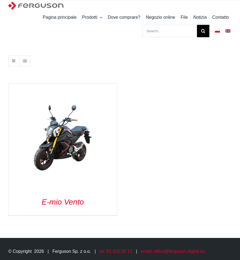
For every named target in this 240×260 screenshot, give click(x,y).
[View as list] (24, 61)
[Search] (203, 31)
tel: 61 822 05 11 (116, 251)
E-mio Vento (63, 202)
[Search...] (169, 31)
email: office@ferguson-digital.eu (173, 251)
